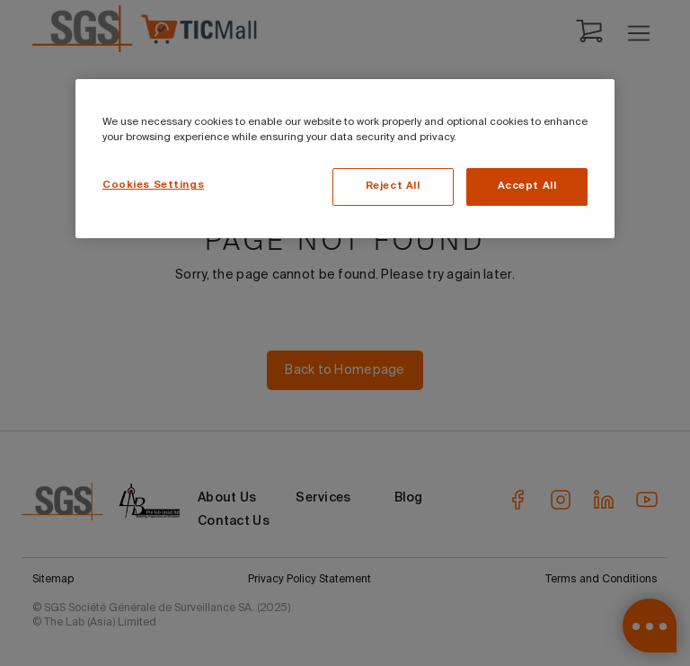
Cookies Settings (153, 185)
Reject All (393, 186)
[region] (345, 158)
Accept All (527, 186)
